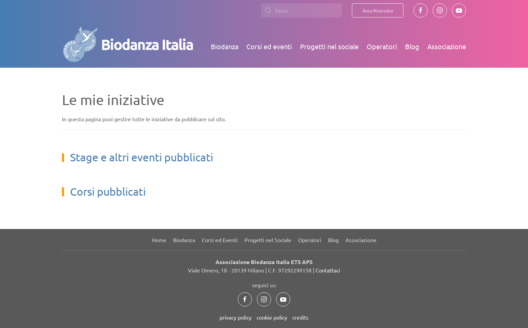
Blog (412, 46)
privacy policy (236, 317)
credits (300, 317)
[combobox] (301, 10)
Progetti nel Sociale (267, 239)
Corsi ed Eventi (220, 239)
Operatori (382, 46)
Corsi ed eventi (269, 46)
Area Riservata (377, 10)
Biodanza (224, 46)
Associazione (446, 46)
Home (159, 239)
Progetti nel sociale (329, 46)
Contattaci (328, 270)
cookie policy (272, 317)
